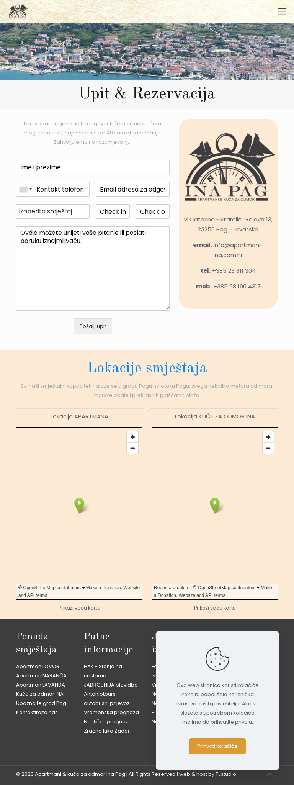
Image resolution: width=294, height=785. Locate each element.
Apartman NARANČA (41, 675)
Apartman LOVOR (37, 666)
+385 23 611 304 (234, 271)
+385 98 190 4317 (237, 286)
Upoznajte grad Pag (41, 703)
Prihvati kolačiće (217, 746)
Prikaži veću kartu (79, 608)
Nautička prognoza (108, 721)
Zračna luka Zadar (107, 730)
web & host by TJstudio (207, 774)
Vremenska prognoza (111, 712)
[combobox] (25, 189)
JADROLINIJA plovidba (111, 684)
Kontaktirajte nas (37, 712)
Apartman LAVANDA (40, 684)
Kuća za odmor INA (40, 694)
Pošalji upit (93, 326)
